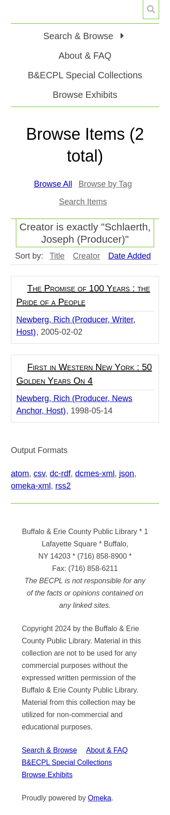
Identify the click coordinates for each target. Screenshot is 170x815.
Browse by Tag (105, 183)
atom (20, 473)
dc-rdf (60, 473)
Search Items (83, 201)
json (126, 473)
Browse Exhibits (85, 95)
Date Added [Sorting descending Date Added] (129, 255)
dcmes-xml (95, 473)
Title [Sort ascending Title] (56, 255)
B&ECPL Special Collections (85, 75)
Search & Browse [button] (79, 36)
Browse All (53, 183)
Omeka (100, 798)
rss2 (63, 485)
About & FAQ (85, 56)
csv (39, 473)
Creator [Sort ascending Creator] (86, 255)
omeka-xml (31, 485)
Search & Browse (49, 750)
